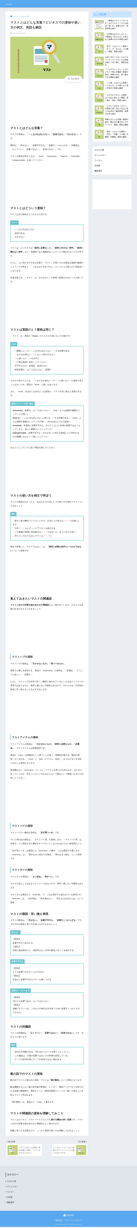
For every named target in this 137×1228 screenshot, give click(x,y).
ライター (98, 162)
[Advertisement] (47, 102)
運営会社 (59, 1222)
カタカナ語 (99, 151)
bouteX (11, 3)
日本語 (97, 167)
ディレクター (100, 156)
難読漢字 (98, 172)
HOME (68, 1216)
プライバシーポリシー (74, 1222)
